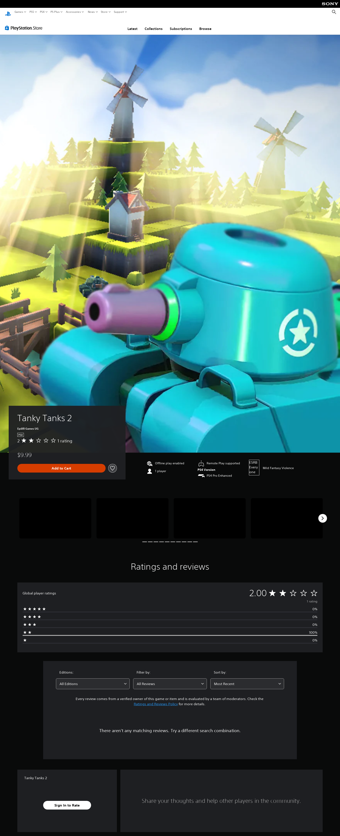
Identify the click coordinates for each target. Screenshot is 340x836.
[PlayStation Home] (8, 12)
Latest (132, 24)
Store (104, 12)
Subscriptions (181, 24)
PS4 (42, 12)
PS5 (31, 12)
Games (19, 12)
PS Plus (55, 12)
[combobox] (93, 679)
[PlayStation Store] (24, 23)
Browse (205, 24)
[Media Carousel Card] (55, 514)
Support (119, 12)
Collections (154, 24)
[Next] (322, 514)
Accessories (73, 12)
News (91, 12)
